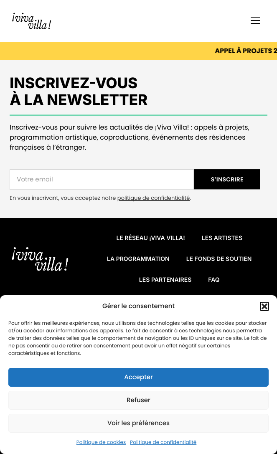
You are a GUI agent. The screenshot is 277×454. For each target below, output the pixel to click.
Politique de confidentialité (163, 442)
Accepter (138, 377)
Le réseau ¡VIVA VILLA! (150, 238)
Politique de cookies (101, 442)
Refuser (138, 400)
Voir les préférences (138, 423)
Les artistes (222, 238)
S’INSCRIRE (227, 179)
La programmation (138, 259)
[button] (264, 306)
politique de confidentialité (153, 198)
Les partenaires (165, 279)
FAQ (213, 279)
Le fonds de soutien (219, 259)
